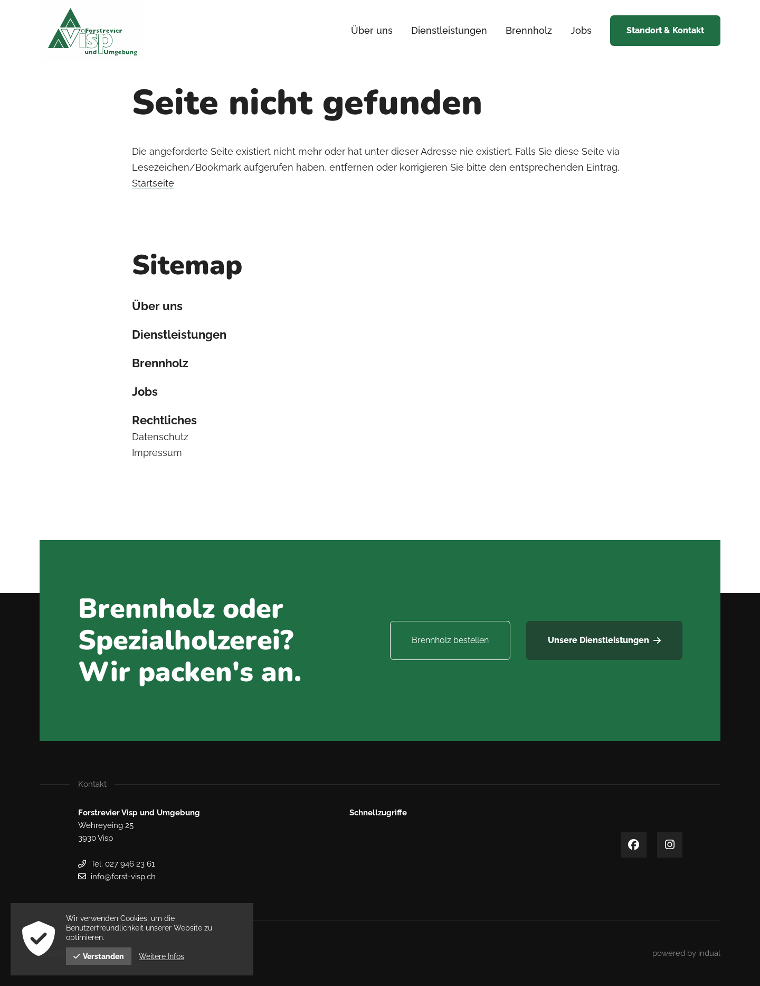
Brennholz (160, 363)
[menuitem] (372, 30)
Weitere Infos (161, 956)
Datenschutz (160, 436)
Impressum (157, 452)
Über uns (157, 306)
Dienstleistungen (179, 334)
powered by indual (686, 953)
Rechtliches (164, 420)
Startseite (153, 183)
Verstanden (98, 956)
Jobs (145, 391)
